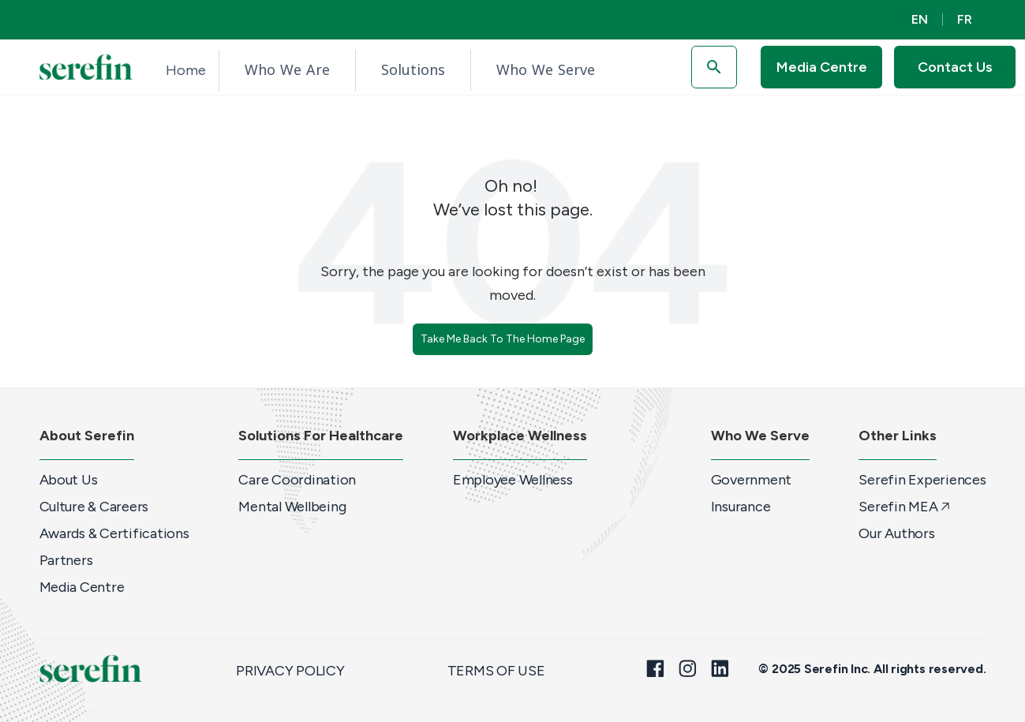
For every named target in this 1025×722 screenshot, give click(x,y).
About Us (68, 480)
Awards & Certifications (114, 533)
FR (964, 19)
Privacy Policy (290, 671)
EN (919, 19)
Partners (66, 560)
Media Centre (82, 587)
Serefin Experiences (922, 480)
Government (751, 480)
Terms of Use (496, 671)
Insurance (741, 506)
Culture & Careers (94, 506)
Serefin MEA (904, 506)
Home (186, 70)
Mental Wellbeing (292, 506)
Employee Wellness (513, 480)
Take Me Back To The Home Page (503, 339)
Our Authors (896, 533)
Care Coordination (297, 480)
